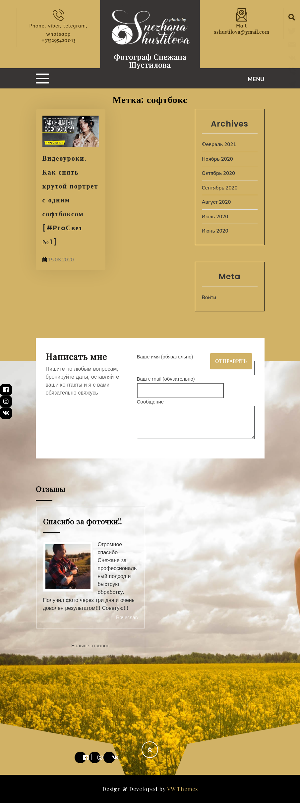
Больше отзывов (90, 645)
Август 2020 (216, 202)
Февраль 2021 (219, 144)
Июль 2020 (215, 216)
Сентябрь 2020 (220, 188)
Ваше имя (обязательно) (196, 362)
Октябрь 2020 (218, 173)
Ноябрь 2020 (217, 159)
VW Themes (182, 788)
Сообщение (196, 419)
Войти (209, 297)
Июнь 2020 (215, 231)
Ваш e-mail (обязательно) (180, 384)
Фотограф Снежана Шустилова (150, 61)
